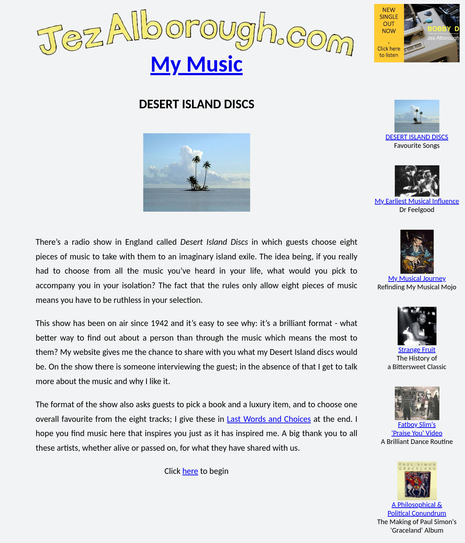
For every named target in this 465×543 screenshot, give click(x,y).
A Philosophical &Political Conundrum (417, 505)
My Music (196, 64)
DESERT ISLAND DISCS (417, 133)
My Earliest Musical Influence (416, 197)
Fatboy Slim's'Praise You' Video (417, 425)
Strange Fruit (417, 346)
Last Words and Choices (269, 419)
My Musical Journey (416, 275)
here (190, 471)
